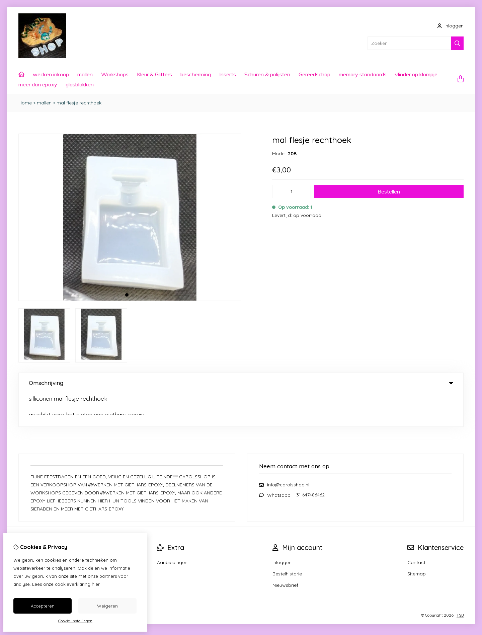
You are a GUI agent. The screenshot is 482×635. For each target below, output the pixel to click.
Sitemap (416, 540)
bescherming (195, 74)
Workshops (115, 74)
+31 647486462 (309, 461)
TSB (460, 581)
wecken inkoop (51, 74)
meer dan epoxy (37, 84)
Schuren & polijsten (267, 74)
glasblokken (80, 84)
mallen (85, 74)
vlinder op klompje (416, 74)
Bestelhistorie (287, 540)
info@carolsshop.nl (288, 451)
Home (25, 103)
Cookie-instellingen (75, 620)
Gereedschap (314, 74)
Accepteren (43, 606)
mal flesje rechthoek (79, 103)
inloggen (450, 26)
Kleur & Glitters (154, 74)
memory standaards (363, 74)
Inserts (227, 74)
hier (96, 584)
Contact (416, 529)
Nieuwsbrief (285, 552)
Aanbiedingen (172, 529)
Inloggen (282, 529)
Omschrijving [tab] (241, 382)
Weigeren (107, 606)
